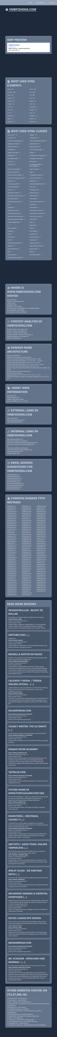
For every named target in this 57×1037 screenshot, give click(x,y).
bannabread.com (19, 942)
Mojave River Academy (23, 749)
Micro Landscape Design (24, 918)
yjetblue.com (17, 772)
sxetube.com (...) (18, 634)
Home (30, 2)
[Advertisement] (28, 22)
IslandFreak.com (19, 710)
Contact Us (52, 2)
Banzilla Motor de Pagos (25, 654)
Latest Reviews (40, 2)
